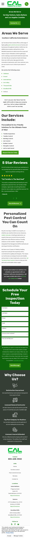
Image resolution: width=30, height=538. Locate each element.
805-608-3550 (15, 459)
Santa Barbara (7, 79)
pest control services (14, 45)
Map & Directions (15, 495)
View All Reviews (15, 203)
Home (15, 466)
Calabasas (6, 73)
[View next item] (16, 198)
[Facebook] (15, 524)
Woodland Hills (7, 88)
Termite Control (14, 469)
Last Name (4, 313)
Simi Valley (6, 82)
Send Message (15, 365)
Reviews (15, 476)
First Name (4, 308)
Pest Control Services (15, 472)
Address (4, 328)
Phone (3, 318)
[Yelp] (12, 524)
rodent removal (6, 235)
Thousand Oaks (7, 85)
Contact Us (14, 23)
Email (3, 323)
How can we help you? (7, 338)
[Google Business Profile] (18, 524)
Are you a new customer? (8, 333)
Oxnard (5, 76)
